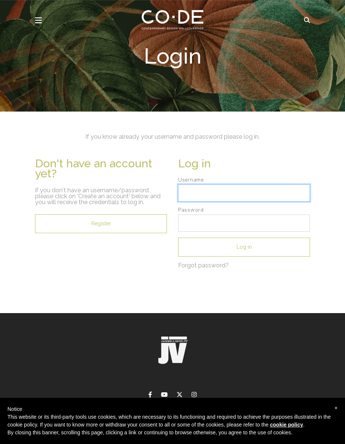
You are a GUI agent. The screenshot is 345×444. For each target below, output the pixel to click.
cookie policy (286, 425)
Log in (244, 247)
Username (191, 180)
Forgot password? (203, 265)
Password (191, 210)
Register (101, 223)
